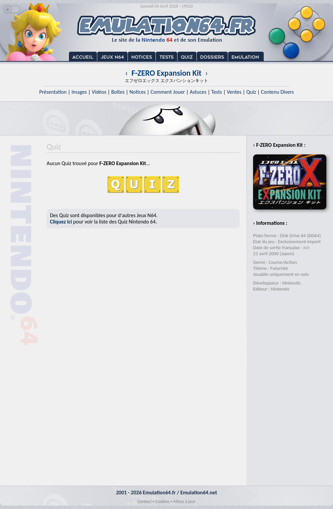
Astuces (198, 92)
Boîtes (118, 92)
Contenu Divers (277, 92)
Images (79, 92)
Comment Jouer (168, 92)
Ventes (234, 92)
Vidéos (99, 92)
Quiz (251, 92)
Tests (216, 92)
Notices (138, 92)
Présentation (53, 92)
